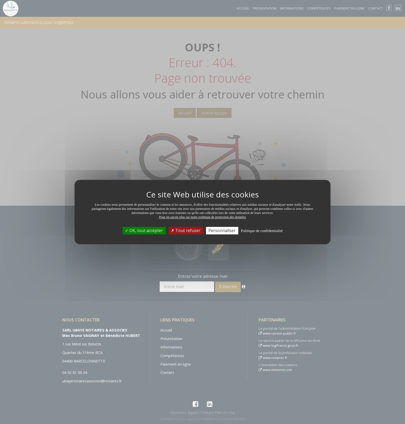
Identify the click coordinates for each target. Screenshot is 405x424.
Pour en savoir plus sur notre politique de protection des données (202, 217)
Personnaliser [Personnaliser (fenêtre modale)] (222, 230)
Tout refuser (185, 230)
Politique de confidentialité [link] (262, 231)
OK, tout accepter (144, 230)
